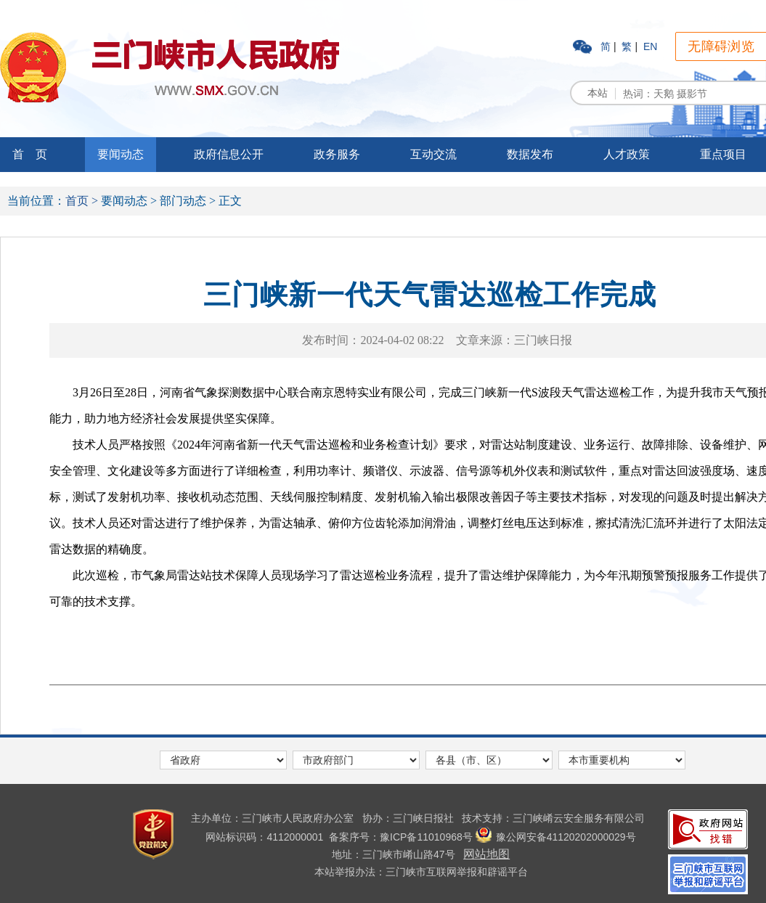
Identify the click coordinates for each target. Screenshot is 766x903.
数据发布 (530, 154)
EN (650, 46)
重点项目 (723, 154)
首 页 (29, 154)
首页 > (81, 201)
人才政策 (626, 154)
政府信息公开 (229, 154)
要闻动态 (120, 154)
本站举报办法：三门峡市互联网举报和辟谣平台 (421, 872)
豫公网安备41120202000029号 (556, 837)
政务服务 (337, 154)
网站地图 (486, 854)
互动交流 (433, 154)
